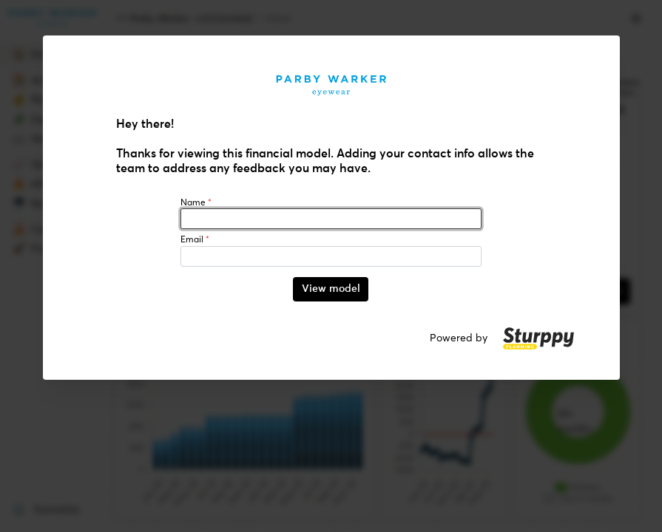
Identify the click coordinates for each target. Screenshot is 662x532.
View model (331, 289)
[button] (538, 338)
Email (194, 239)
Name (196, 202)
